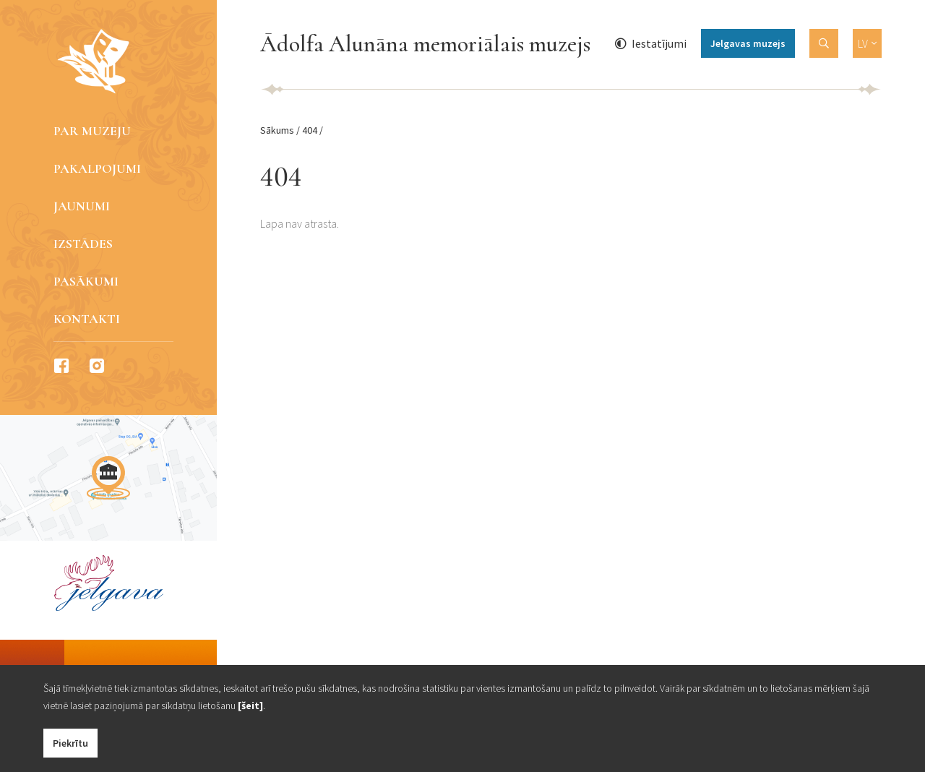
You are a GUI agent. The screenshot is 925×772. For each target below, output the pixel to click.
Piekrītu (70, 743)
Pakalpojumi (97, 168)
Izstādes (83, 244)
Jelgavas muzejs (748, 43)
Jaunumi (81, 206)
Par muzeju (92, 131)
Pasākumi (86, 281)
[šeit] (250, 705)
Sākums (277, 130)
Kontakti (86, 319)
